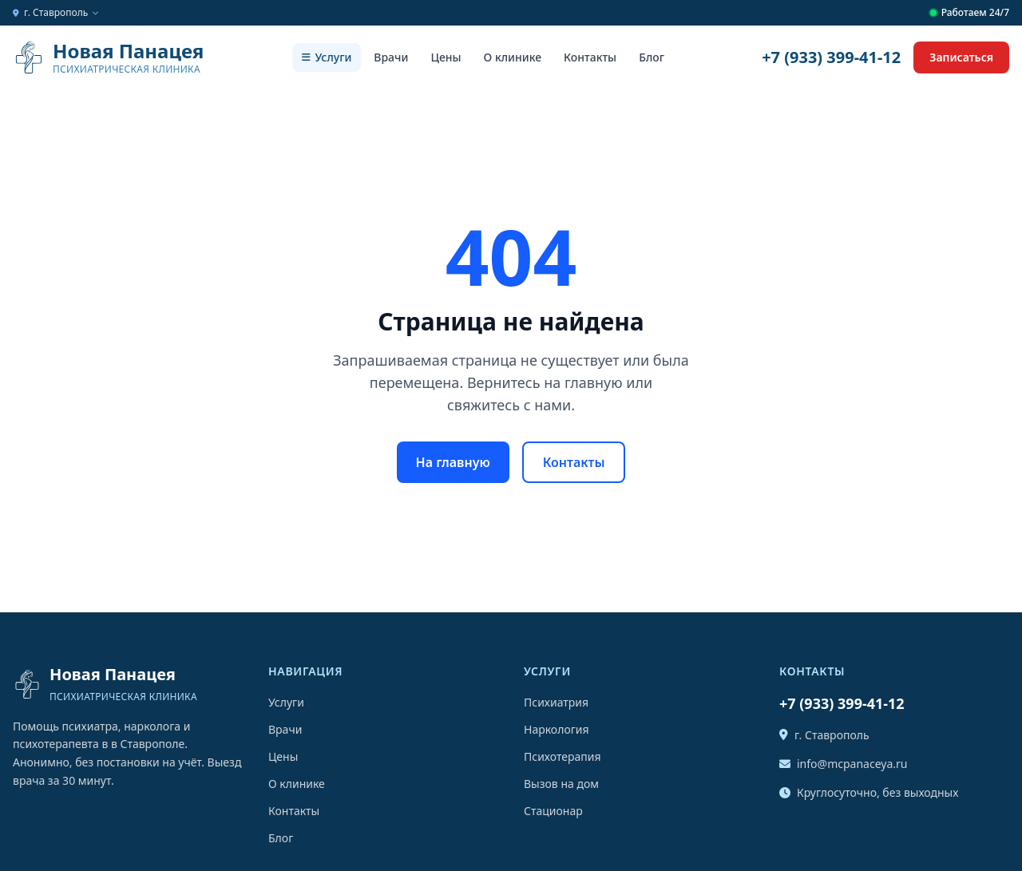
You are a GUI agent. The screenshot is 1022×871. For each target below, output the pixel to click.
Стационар (553, 810)
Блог (651, 57)
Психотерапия (562, 756)
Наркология (556, 729)
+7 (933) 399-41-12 (831, 57)
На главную (453, 462)
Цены (445, 57)
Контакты (590, 57)
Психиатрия (556, 702)
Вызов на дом (561, 783)
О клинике (512, 57)
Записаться (961, 57)
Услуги (327, 57)
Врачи (391, 57)
